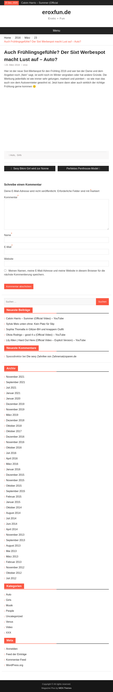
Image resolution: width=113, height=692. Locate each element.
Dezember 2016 (15, 436)
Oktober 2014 (14, 507)
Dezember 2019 (15, 404)
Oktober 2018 (14, 425)
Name (7, 235)
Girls (19, 155)
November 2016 (15, 442)
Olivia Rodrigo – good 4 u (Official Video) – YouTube (35, 334)
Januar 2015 (13, 502)
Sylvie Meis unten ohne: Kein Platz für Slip (30, 324)
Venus (9, 621)
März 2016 (12, 464)
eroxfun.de (56, 12)
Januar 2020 (13, 398)
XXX (8, 632)
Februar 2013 (14, 562)
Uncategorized (14, 616)
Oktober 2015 (14, 485)
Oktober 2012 (14, 573)
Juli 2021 (11, 387)
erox (25, 65)
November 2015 (15, 480)
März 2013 (12, 556)
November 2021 (15, 376)
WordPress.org (14, 665)
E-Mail (7, 247)
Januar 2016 (13, 469)
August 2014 (13, 513)
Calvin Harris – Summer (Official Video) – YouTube (35, 318)
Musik (9, 605)
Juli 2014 (11, 518)
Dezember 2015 (15, 474)
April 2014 (12, 529)
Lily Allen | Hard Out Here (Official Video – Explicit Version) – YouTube (46, 340)
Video (9, 627)
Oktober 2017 (14, 431)
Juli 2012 (11, 578)
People (10, 610)
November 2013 (15, 534)
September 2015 (15, 491)
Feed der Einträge (16, 654)
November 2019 (15, 409)
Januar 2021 (13, 393)
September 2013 (15, 540)
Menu (56, 30)
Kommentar (10, 197)
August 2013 (13, 545)
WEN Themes (65, 688)
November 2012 (15, 567)
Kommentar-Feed (16, 659)
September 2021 (15, 382)
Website (8, 258)
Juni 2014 (11, 523)
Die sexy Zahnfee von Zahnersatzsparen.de (51, 356)
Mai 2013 (11, 551)
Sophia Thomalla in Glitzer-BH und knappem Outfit (35, 329)
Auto (12, 155)
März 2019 (12, 415)
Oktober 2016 (14, 447)
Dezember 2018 (15, 420)
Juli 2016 (11, 453)
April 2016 (12, 458)
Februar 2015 (14, 496)
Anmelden (12, 648)
